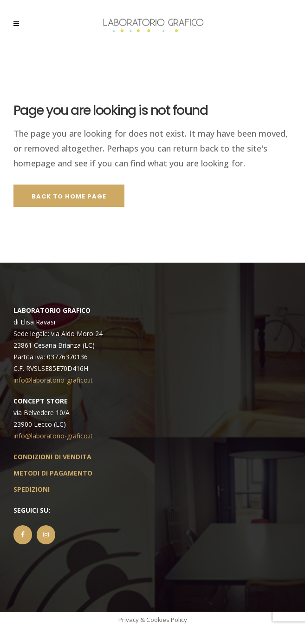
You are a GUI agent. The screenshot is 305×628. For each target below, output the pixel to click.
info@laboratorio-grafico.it (53, 380)
